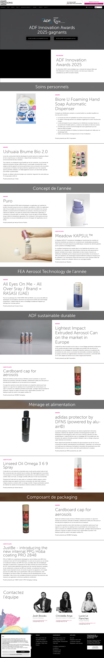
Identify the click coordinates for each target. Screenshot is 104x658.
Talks (18, 7)
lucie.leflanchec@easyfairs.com (87, 623)
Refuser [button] (8, 651)
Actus (46, 7)
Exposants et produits (26, 7)
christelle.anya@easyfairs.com (64, 620)
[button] (93, 2)
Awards (41, 7)
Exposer (35, 7)
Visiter (13, 7)
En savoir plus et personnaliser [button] (16, 654)
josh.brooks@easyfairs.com (40, 620)
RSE (8, 7)
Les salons (3, 7)
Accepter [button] (23, 651)
